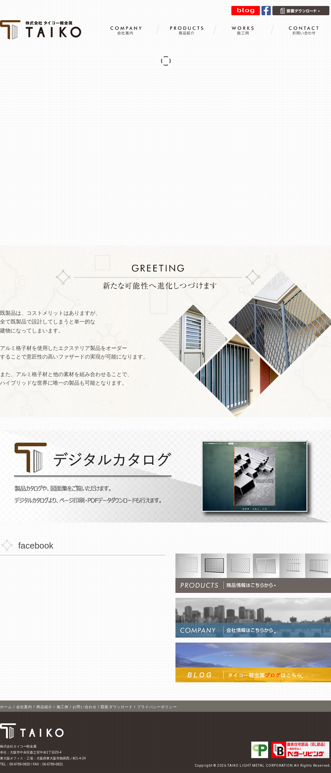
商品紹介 (44, 707)
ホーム (6, 707)
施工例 (63, 707)
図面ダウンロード (117, 707)
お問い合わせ (84, 707)
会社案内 (24, 707)
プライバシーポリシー (157, 707)
